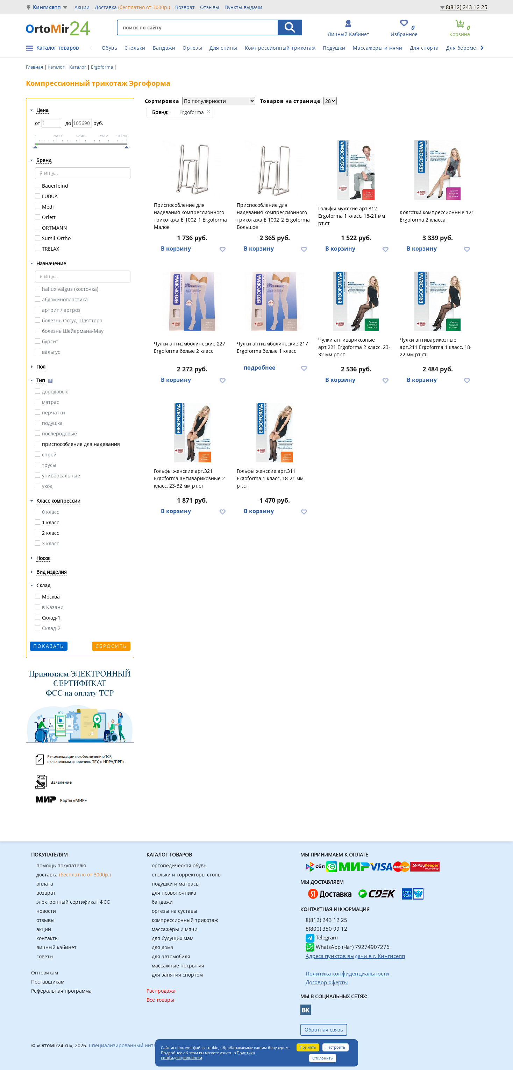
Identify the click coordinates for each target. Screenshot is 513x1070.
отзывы (45, 920)
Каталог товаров (57, 47)
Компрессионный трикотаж (280, 47)
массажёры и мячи (175, 929)
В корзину (176, 248)
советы (45, 956)
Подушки (334, 47)
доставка (73, 874)
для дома (162, 947)
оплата (44, 883)
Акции (82, 7)
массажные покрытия (178, 965)
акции (43, 929)
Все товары (160, 999)
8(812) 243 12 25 (466, 7)
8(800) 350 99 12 (326, 928)
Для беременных (468, 47)
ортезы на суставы (174, 911)
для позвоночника (174, 892)
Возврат (185, 7)
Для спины (223, 47)
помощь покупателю (61, 865)
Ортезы (192, 47)
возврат (46, 892)
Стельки (134, 47)
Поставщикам (47, 981)
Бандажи (164, 47)
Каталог (57, 67)
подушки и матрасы (176, 883)
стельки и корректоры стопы (187, 874)
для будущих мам (172, 938)
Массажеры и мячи (377, 47)
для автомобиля (171, 956)
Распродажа (161, 990)
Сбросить (111, 646)
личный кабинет (56, 947)
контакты (47, 938)
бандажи (162, 901)
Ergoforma (102, 67)
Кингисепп (47, 7)
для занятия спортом (177, 974)
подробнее (259, 367)
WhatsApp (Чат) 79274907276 (348, 946)
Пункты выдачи (243, 7)
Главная (35, 67)
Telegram (322, 937)
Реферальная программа (61, 990)
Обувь (109, 47)
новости (46, 911)
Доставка (132, 7)
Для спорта (424, 47)
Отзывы (209, 7)
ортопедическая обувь (179, 865)
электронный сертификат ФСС (73, 901)
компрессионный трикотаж (185, 920)
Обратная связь (324, 1029)
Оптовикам (44, 972)
